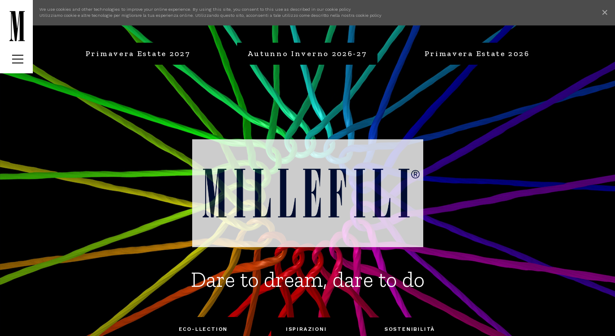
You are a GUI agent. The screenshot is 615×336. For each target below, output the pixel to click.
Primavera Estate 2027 (138, 53)
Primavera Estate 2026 (477, 53)
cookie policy (338, 9)
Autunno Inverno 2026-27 (307, 53)
